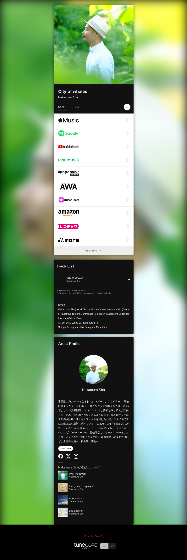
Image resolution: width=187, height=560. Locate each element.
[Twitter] (68, 457)
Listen (61, 106)
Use (77, 106)
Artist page (66, 448)
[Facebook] (60, 457)
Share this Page (94, 536)
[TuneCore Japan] (85, 547)
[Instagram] (76, 457)
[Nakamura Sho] (93, 369)
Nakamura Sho (68, 97)
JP (112, 545)
